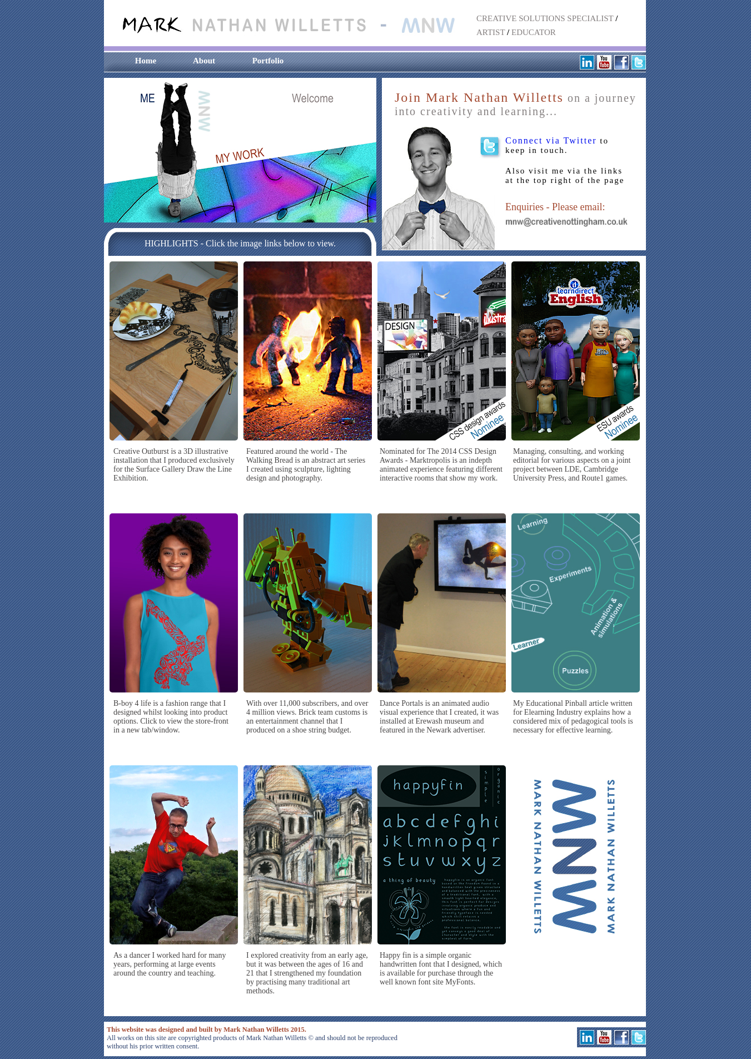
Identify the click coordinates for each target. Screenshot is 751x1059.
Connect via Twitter (551, 140)
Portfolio (268, 60)
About (204, 60)
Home (145, 60)
